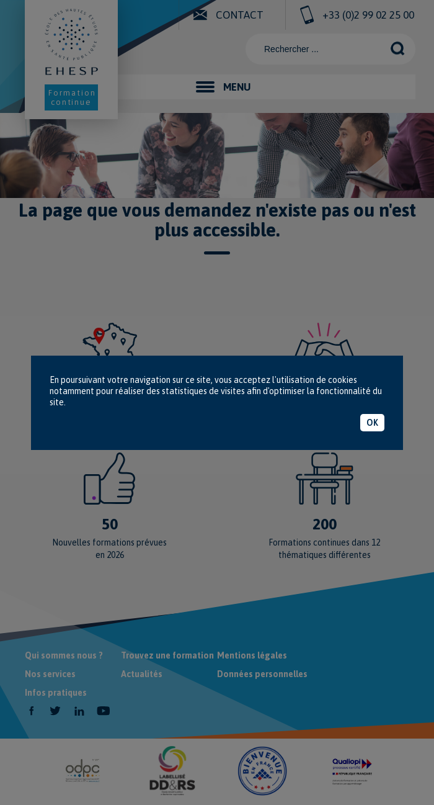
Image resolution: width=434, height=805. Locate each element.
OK (372, 423)
